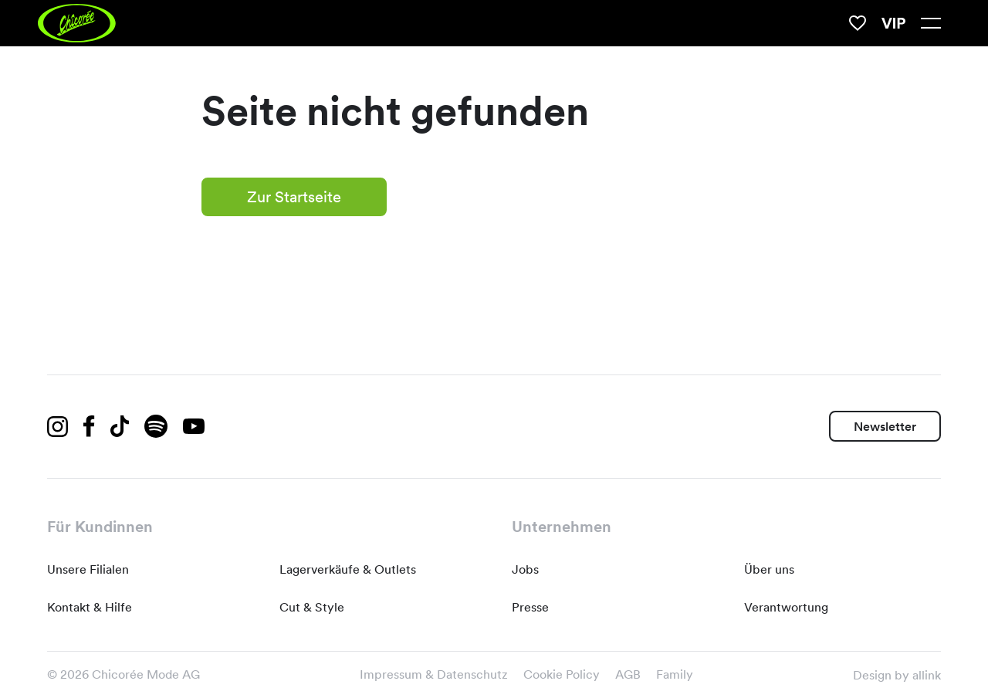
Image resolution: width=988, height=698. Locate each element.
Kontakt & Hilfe (89, 607)
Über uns (769, 569)
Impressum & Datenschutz (434, 674)
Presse (530, 607)
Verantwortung (786, 607)
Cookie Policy (561, 674)
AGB (628, 674)
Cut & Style (311, 607)
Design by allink (897, 675)
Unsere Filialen (88, 569)
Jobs (525, 569)
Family (674, 674)
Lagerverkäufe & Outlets (347, 569)
